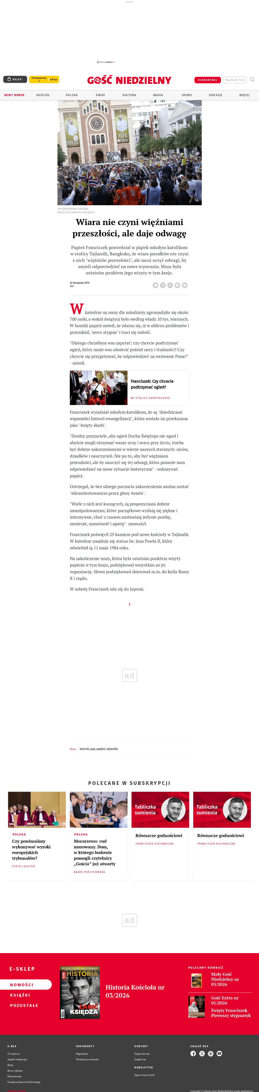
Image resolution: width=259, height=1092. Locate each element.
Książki (19, 995)
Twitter (171, 284)
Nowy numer (14, 95)
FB (163, 284)
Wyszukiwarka (252, 79)
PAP (92, 749)
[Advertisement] (129, 32)
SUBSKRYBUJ (207, 80)
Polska (72, 95)
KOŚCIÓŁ (84, 749)
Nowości (19, 984)
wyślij (185, 284)
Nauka (158, 95)
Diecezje (215, 95)
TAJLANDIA (112, 749)
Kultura (129, 95)
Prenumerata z (39, 79)
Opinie (187, 95)
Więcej (244, 95)
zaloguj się (234, 80)
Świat (100, 95)
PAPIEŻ (101, 749)
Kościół (43, 95)
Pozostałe (19, 1005)
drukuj (178, 284)
